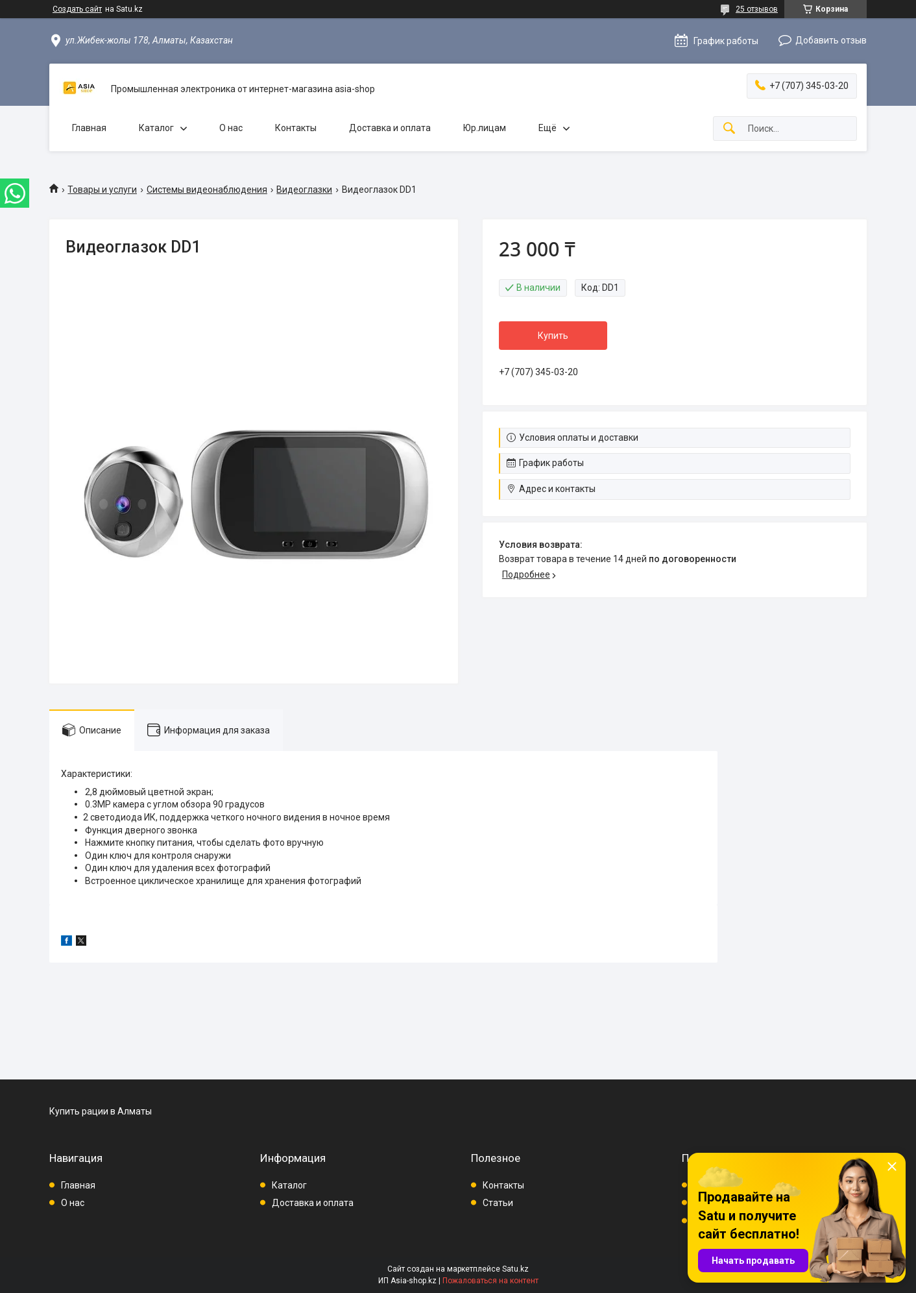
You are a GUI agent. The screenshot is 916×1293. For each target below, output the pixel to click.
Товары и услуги (102, 189)
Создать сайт (77, 9)
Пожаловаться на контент (490, 1280)
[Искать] (729, 129)
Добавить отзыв (831, 40)
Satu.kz (515, 1269)
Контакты (296, 128)
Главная (89, 128)
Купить (553, 335)
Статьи (498, 1203)
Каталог (156, 128)
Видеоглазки (304, 189)
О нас (231, 128)
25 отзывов (757, 9)
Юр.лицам (484, 128)
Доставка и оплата (390, 128)
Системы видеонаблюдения (207, 189)
